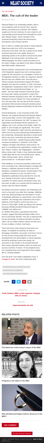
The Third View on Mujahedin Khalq (15, 273)
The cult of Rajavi (7, 11)
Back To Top (37, 439)
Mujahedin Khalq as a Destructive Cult (16, 267)
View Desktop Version (22, 433)
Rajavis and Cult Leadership (12, 270)
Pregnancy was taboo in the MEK (15, 381)
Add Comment (10, 425)
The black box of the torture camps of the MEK (21, 347)
